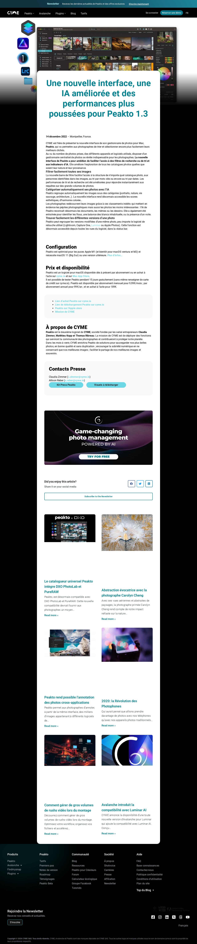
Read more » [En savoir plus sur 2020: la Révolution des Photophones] (109, 725)
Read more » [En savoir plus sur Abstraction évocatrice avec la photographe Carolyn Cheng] (109, 619)
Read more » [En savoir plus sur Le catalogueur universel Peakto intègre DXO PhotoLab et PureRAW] (51, 615)
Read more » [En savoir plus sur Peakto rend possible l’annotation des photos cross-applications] (51, 726)
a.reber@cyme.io (74, 380)
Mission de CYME (65, 311)
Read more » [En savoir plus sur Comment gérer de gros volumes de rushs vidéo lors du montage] (51, 833)
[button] (131, 483)
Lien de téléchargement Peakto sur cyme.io (79, 304)
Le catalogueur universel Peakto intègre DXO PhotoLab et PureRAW (68, 586)
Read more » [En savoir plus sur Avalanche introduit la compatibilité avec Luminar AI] (109, 833)
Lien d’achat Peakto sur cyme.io (73, 301)
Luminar (95, 225)
